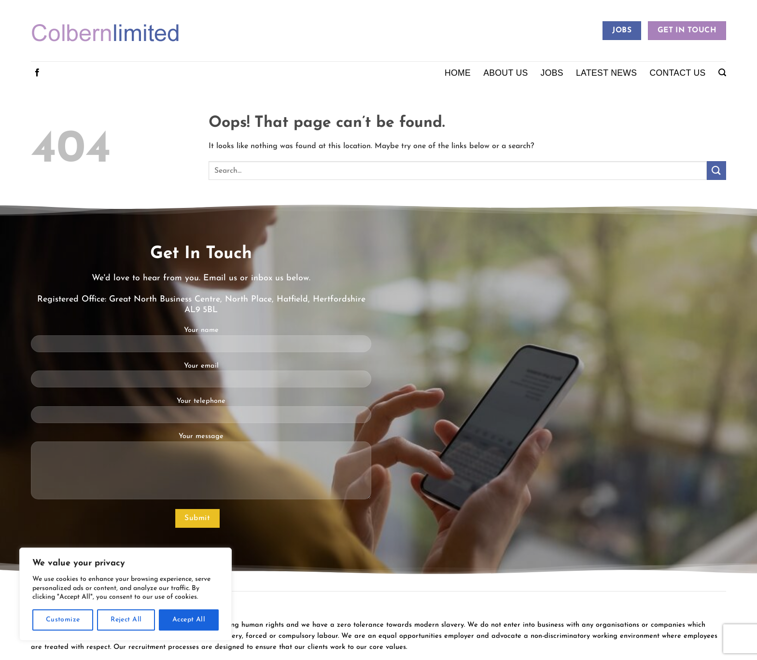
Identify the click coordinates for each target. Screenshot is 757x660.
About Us (505, 73)
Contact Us (677, 73)
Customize (63, 619)
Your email (201, 378)
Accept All (188, 619)
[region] (125, 594)
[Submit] (716, 170)
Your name (201, 343)
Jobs (552, 73)
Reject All (126, 619)
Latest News (606, 73)
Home (458, 73)
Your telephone (201, 414)
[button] (722, 72)
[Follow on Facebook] (37, 73)
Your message (201, 469)
